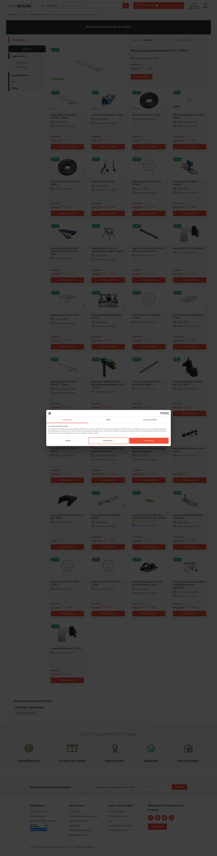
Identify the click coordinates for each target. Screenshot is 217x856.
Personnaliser (108, 440)
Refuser (68, 440)
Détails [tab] (108, 419)
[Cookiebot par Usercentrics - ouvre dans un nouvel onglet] (157, 413)
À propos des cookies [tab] (150, 419)
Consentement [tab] (67, 419)
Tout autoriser (149, 440)
